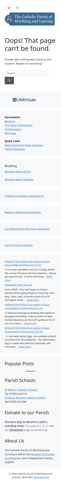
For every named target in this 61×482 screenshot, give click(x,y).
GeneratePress (41, 477)
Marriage (10, 133)
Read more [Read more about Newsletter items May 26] (33, 299)
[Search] (9, 80)
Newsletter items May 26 (18, 284)
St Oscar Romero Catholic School (25, 397)
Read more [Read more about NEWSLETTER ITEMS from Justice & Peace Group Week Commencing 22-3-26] (25, 346)
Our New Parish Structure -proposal (27, 229)
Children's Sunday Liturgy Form (24, 196)
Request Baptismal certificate (23, 212)
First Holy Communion (19, 125)
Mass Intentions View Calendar (24, 145)
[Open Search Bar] (17, 7)
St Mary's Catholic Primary (21, 389)
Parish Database (15, 149)
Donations (16, 430)
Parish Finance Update (19, 245)
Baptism (10, 121)
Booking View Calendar (19, 179)
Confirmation (13, 129)
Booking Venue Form (18, 171)
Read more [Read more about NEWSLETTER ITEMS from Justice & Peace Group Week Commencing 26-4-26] (30, 323)
